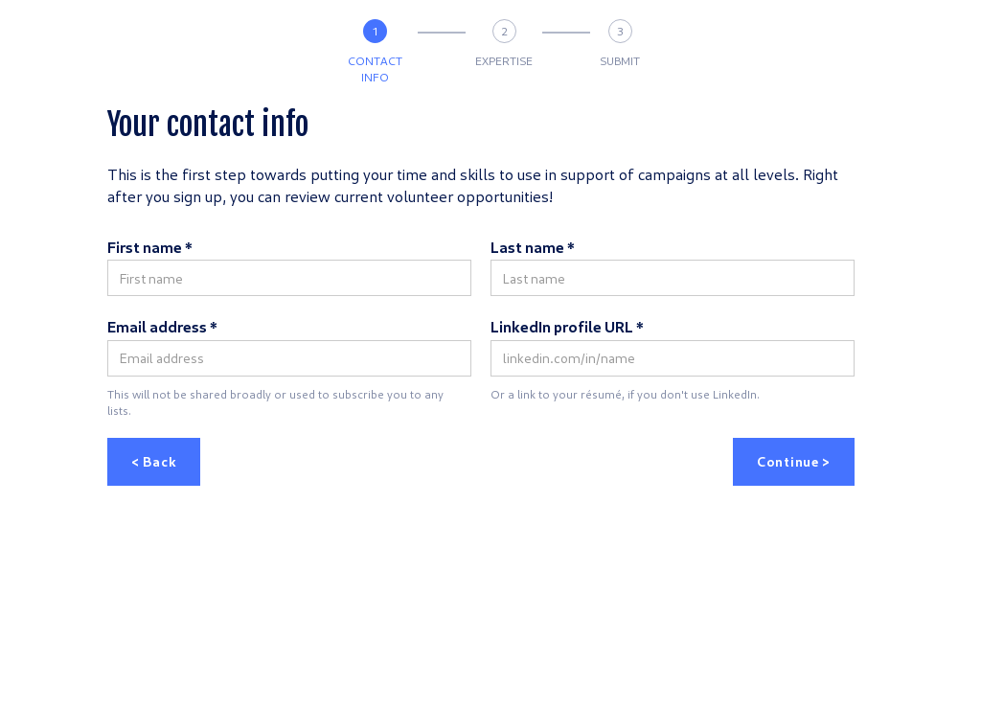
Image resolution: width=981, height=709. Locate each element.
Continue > (794, 461)
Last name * (532, 247)
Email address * (162, 326)
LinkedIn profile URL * (567, 326)
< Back (153, 461)
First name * (150, 247)
